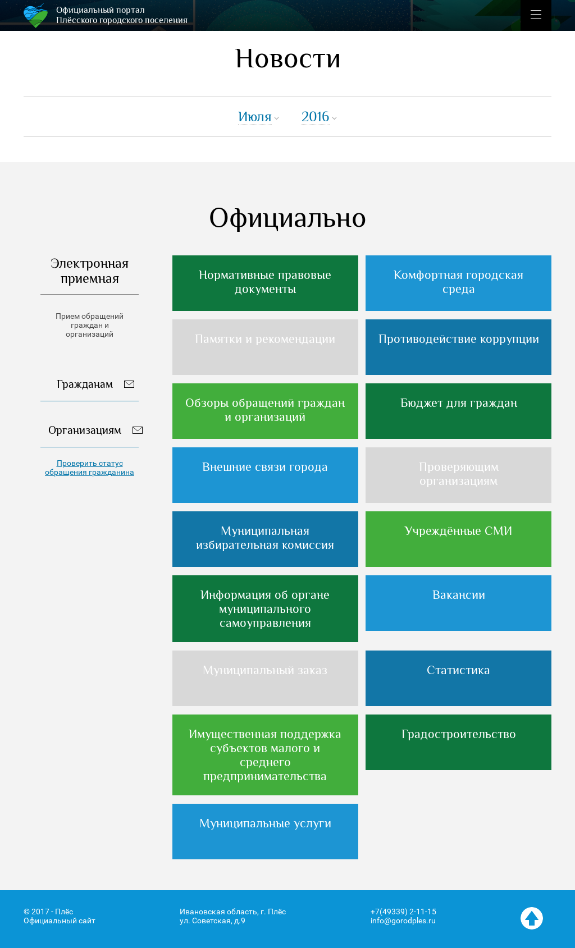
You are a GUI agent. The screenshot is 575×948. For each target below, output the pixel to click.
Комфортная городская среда (458, 282)
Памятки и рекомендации (265, 339)
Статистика (458, 670)
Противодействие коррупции (458, 339)
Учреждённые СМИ (458, 531)
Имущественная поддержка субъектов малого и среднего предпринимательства (265, 755)
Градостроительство (458, 734)
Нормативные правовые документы (265, 282)
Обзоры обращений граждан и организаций (265, 410)
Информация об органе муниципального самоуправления (265, 609)
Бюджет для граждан (458, 403)
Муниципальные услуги (265, 823)
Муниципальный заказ (265, 670)
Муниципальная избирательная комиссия (265, 538)
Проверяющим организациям (459, 474)
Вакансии (458, 595)
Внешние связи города (265, 467)
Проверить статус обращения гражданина (89, 468)
